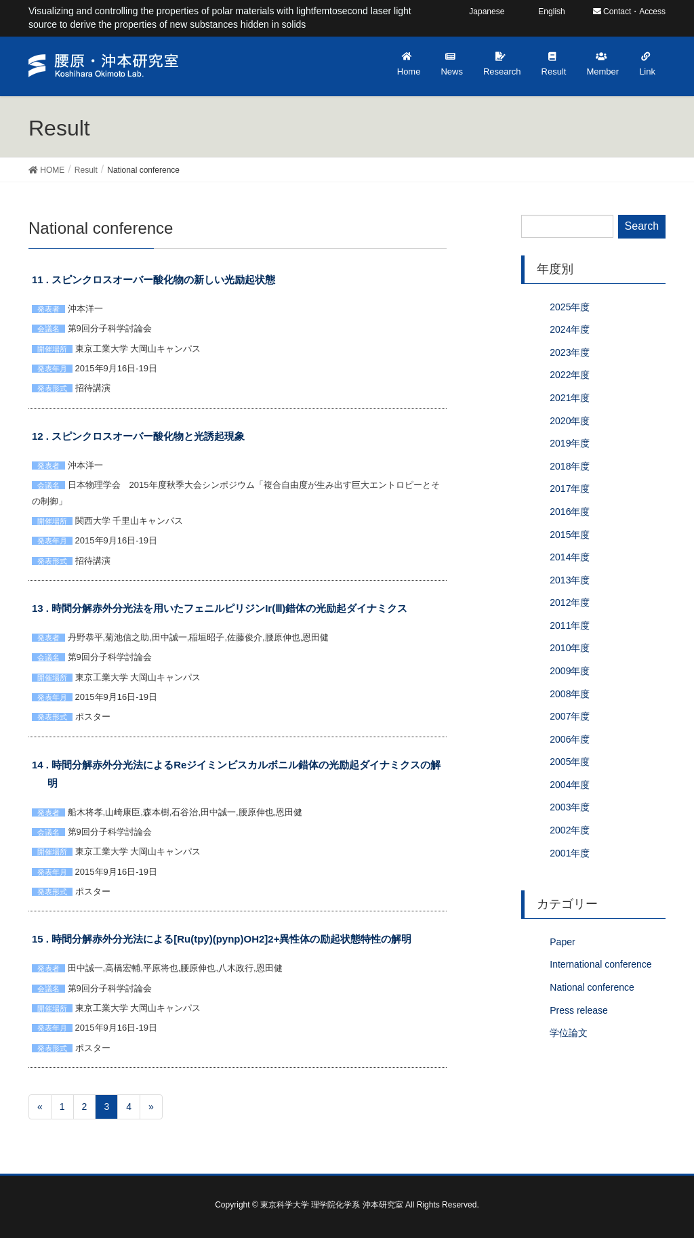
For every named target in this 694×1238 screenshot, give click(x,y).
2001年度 (570, 853)
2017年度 (570, 488)
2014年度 (570, 557)
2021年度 (570, 397)
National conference (592, 987)
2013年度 (570, 580)
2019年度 (570, 443)
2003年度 (570, 807)
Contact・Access (629, 11)
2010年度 (570, 647)
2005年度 (570, 761)
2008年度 (570, 693)
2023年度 (570, 352)
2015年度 (570, 534)
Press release (579, 1010)
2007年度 (570, 716)
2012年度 (570, 602)
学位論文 (569, 1032)
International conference (600, 964)
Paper (562, 941)
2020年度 (570, 420)
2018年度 (570, 466)
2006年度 (570, 739)
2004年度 (570, 784)
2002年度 (570, 830)
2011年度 (570, 625)
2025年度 (570, 307)
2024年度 (570, 329)
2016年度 (570, 511)
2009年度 (570, 670)
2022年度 (570, 374)
